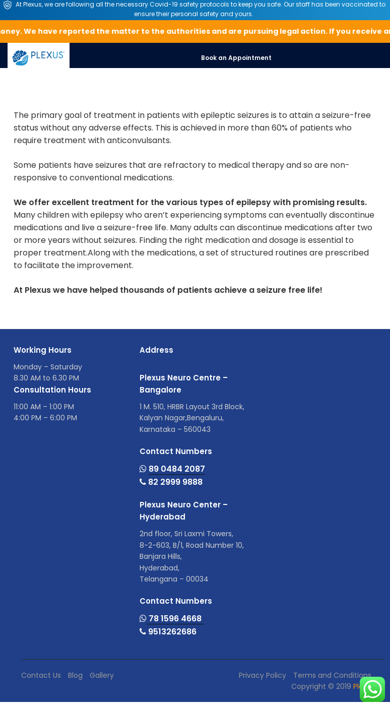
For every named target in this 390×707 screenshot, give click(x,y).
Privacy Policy (262, 675)
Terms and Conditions (332, 675)
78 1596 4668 (175, 618)
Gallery (102, 675)
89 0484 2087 (177, 469)
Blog (75, 675)
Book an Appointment (236, 57)
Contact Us (41, 675)
